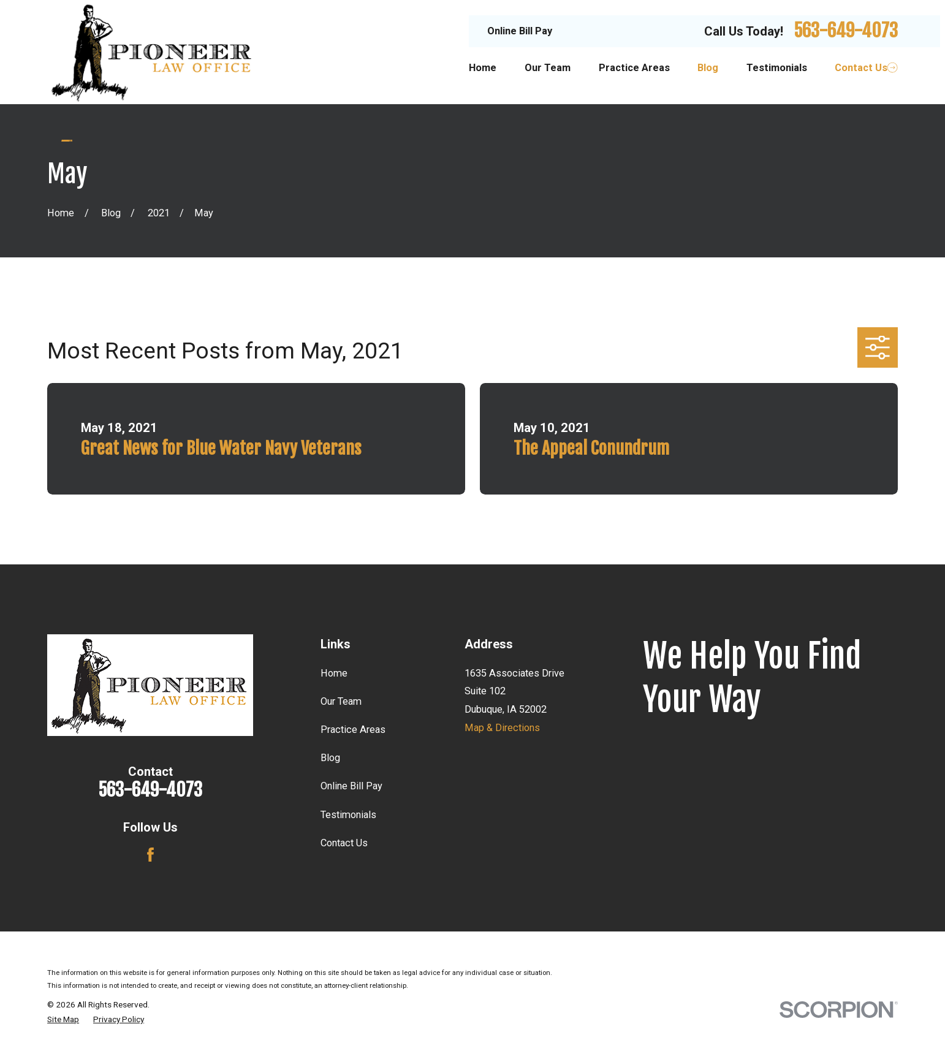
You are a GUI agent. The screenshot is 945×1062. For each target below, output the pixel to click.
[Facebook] (150, 855)
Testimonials (348, 815)
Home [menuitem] (482, 68)
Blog (330, 758)
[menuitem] (63, 1019)
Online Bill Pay (519, 31)
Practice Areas (353, 729)
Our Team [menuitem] (548, 68)
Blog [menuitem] (707, 68)
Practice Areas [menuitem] (634, 68)
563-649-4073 (846, 31)
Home (334, 673)
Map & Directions (502, 728)
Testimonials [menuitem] (776, 68)
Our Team (341, 701)
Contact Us (344, 843)
